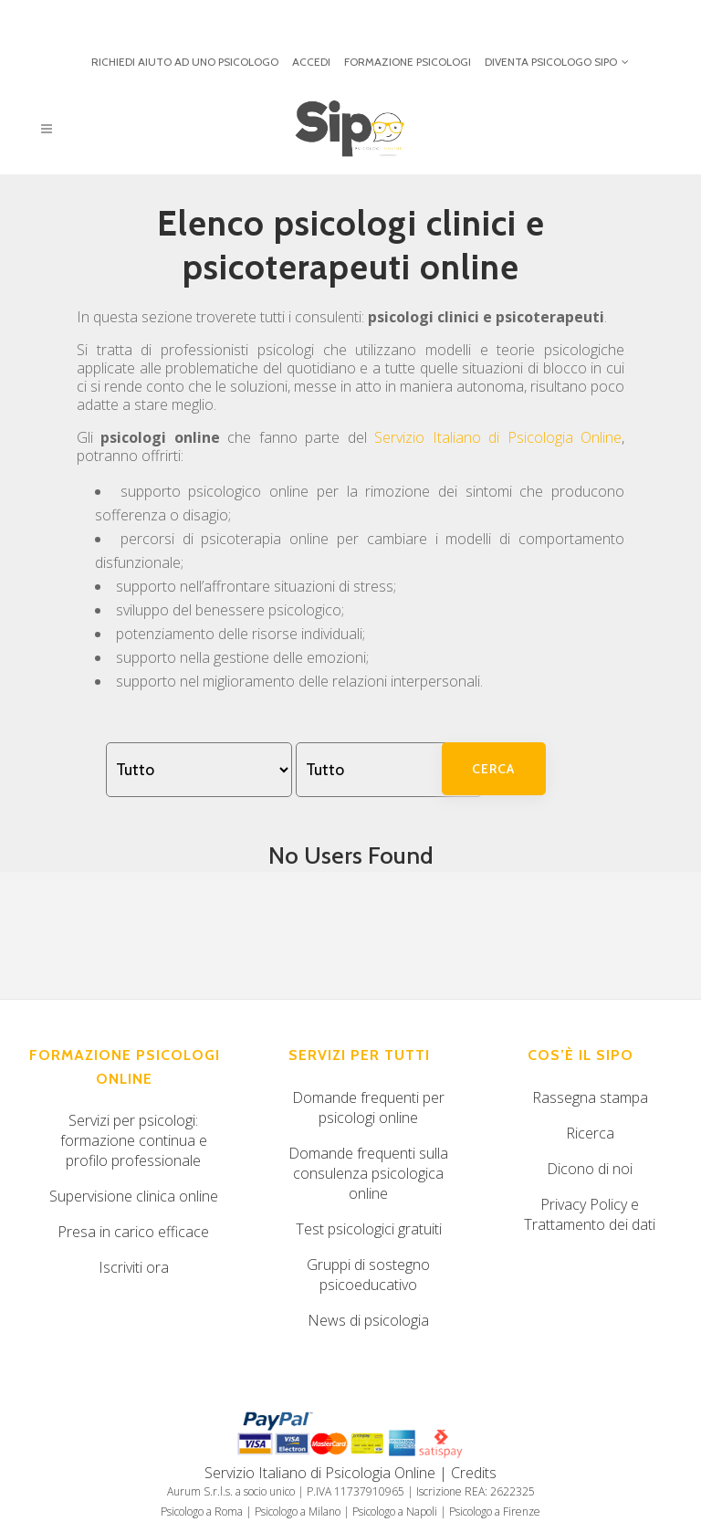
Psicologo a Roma (202, 1511)
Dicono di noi (590, 1169)
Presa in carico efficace (133, 1232)
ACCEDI (311, 61)
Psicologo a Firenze (494, 1511)
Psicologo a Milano (297, 1511)
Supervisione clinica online (133, 1196)
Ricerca (590, 1133)
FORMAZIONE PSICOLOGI (407, 61)
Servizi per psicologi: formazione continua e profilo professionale (133, 1140)
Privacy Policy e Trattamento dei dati (589, 1214)
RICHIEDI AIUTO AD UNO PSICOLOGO (184, 61)
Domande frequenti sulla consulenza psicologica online (368, 1173)
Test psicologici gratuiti (369, 1229)
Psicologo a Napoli (394, 1511)
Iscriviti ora (134, 1267)
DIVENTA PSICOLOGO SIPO (551, 61)
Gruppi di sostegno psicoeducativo (368, 1274)
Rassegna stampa (590, 1097)
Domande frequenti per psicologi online (368, 1107)
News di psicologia (368, 1320)
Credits (474, 1473)
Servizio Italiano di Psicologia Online (498, 437)
